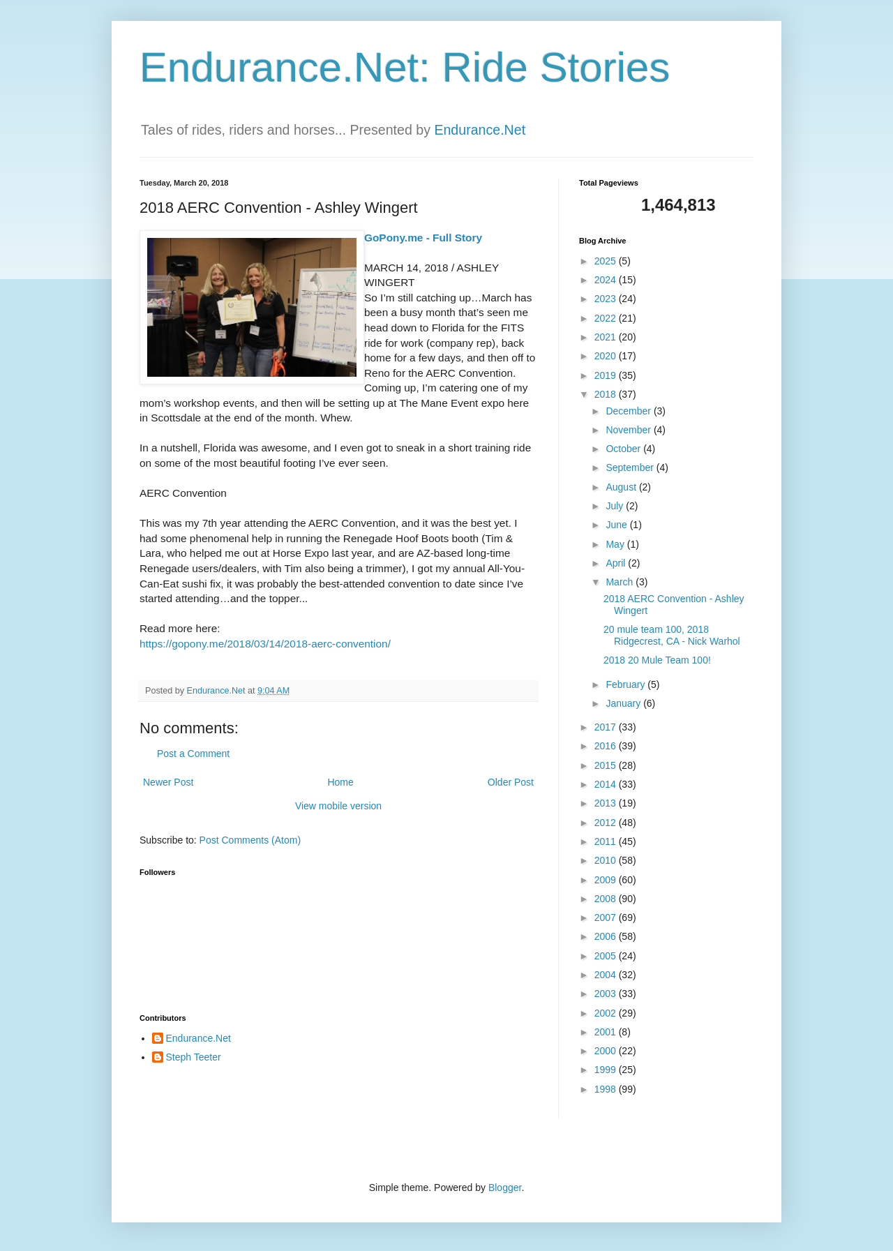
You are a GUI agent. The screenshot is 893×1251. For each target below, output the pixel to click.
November (629, 429)
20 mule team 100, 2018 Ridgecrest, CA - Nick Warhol (671, 635)
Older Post (511, 782)
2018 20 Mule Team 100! (657, 660)
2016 (606, 745)
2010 (606, 860)
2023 (606, 298)
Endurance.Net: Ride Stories (405, 67)
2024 (606, 279)
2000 (606, 1050)
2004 (606, 974)
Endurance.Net (479, 129)
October (624, 448)
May (616, 544)
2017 (606, 727)
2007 (606, 917)
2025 (606, 261)
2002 (606, 1013)
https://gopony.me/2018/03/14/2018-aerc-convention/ (265, 644)
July (616, 505)
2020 (606, 355)
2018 (606, 394)
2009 (606, 879)
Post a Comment (193, 753)
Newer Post (168, 782)
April (617, 563)
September (631, 467)
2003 (606, 993)
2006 (606, 936)
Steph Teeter (193, 1057)
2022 (606, 318)
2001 (606, 1031)
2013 (606, 803)
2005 (606, 955)
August (622, 487)
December (629, 411)
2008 (606, 898)
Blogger (504, 1187)
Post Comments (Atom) (250, 840)
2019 (606, 375)
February (626, 684)
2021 (606, 337)
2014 (606, 784)
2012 (606, 822)
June (617, 524)
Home (340, 782)
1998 (606, 1089)
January (624, 703)
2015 (606, 765)
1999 (606, 1069)
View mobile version (338, 805)
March (621, 581)
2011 (606, 841)
